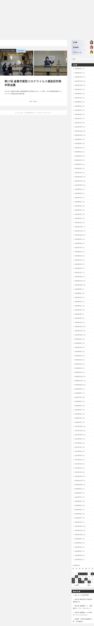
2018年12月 (78, 376)
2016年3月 (78, 514)
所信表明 (83, 47)
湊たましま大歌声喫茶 (82, 595)
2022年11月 (78, 181)
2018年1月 (78, 422)
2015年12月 (78, 526)
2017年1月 (78, 472)
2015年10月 (78, 534)
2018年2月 (78, 418)
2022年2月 (78, 218)
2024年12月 (78, 77)
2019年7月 (78, 347)
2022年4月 (78, 210)
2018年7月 (78, 397)
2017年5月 (78, 455)
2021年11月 (78, 231)
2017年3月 (78, 464)
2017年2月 (78, 468)
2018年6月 (78, 401)
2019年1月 (78, 372)
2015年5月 (78, 555)
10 (92, 574)
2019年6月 (78, 351)
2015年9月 (78, 538)
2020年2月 (78, 318)
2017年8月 (78, 443)
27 (79, 582)
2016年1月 (78, 522)
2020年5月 (78, 306)
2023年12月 (78, 127)
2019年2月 (78, 368)
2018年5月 (78, 405)
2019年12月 (78, 326)
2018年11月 (78, 380)
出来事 (83, 42)
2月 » (89, 585)
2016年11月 (78, 480)
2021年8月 (78, 243)
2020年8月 (78, 293)
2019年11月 (78, 330)
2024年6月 (78, 102)
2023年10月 (78, 135)
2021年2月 (78, 268)
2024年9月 (78, 89)
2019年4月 (78, 360)
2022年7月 (78, 197)
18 (73, 579)
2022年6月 (78, 201)
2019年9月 (78, 339)
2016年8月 (78, 493)
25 (73, 582)
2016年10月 (78, 484)
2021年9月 (78, 239)
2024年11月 (78, 81)
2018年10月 (78, 385)
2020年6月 (78, 301)
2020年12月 (78, 276)
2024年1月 (78, 122)
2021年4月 (78, 260)
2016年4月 (78, 509)
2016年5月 (78, 505)
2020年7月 (78, 297)
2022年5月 (78, 206)
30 (89, 582)
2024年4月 (78, 110)
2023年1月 (78, 172)
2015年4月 (78, 559)
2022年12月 (78, 177)
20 (79, 579)
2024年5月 (78, 106)
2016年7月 (78, 497)
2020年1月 (78, 322)
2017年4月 (78, 459)
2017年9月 (78, 439)
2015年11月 (78, 530)
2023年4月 (78, 160)
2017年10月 (78, 434)
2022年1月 (78, 222)
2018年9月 (78, 389)
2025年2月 (78, 68)
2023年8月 (78, 143)
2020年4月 (78, 310)
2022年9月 (78, 189)
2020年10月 (78, 285)
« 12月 (76, 585)
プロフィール (83, 52)
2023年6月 (78, 152)
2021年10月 (78, 235)
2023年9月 (78, 139)
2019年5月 (78, 355)
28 (83, 582)
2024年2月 (78, 118)
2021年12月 (78, 226)
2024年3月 (78, 114)
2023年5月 (78, 156)
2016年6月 (78, 501)
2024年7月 (78, 98)
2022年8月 (78, 193)
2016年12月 (78, 476)
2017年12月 (78, 426)
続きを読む (34, 101)
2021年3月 (78, 264)
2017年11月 (78, 430)
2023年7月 (78, 147)
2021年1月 (78, 272)
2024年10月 (78, 85)
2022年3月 (78, 214)
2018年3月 (78, 414)
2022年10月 (78, 185)
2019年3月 (78, 364)
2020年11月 (78, 281)
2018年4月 (78, 409)
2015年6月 (78, 551)
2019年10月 (78, 335)
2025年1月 (78, 73)
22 (86, 579)
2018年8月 (78, 393)
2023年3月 (78, 164)
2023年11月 (78, 131)
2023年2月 (78, 168)
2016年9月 (78, 489)
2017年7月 (78, 447)
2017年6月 (78, 451)
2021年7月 (78, 247)
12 (76, 576)
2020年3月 (78, 314)
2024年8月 (78, 93)
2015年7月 (78, 547)
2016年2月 (78, 518)
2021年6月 (78, 251)
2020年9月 (78, 289)
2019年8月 (78, 343)
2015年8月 (78, 543)
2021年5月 (78, 256)
